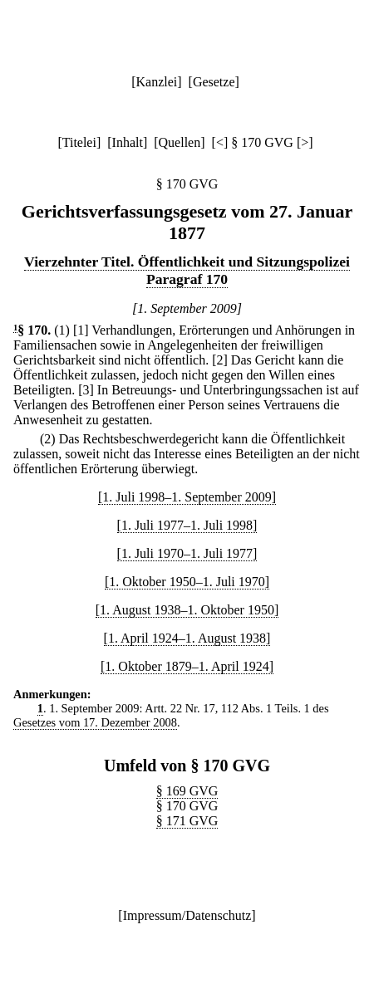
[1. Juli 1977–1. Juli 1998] (187, 525)
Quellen (180, 142)
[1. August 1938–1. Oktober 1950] (187, 610)
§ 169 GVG (187, 791)
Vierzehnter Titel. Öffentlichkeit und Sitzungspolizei (187, 261)
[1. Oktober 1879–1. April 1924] (187, 666)
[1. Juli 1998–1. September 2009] (187, 497)
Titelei (79, 142)
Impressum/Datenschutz (187, 915)
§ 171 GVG (187, 821)
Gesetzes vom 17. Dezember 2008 (95, 722)
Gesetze (214, 82)
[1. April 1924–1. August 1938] (187, 638)
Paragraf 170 (187, 279)
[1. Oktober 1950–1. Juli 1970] (187, 582)
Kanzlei (156, 82)
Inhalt (127, 142)
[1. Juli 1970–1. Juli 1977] (187, 553)
